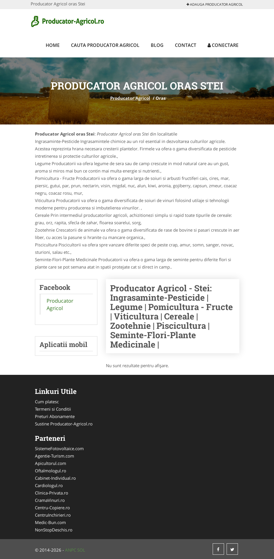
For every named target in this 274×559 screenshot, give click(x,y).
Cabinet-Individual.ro (55, 478)
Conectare (223, 45)
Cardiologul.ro (49, 485)
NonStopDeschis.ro (53, 530)
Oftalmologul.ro (50, 470)
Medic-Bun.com (50, 522)
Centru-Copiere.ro (52, 507)
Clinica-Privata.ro (51, 493)
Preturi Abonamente (55, 416)
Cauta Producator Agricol (105, 45)
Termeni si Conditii (53, 409)
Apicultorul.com (50, 463)
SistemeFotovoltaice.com (59, 448)
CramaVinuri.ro (50, 500)
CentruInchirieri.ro (53, 515)
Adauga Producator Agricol (215, 4)
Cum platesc (47, 401)
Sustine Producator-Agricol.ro (64, 424)
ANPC (70, 550)
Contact (185, 45)
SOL (81, 550)
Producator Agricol (130, 98)
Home (53, 45)
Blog (157, 45)
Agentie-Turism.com (54, 456)
